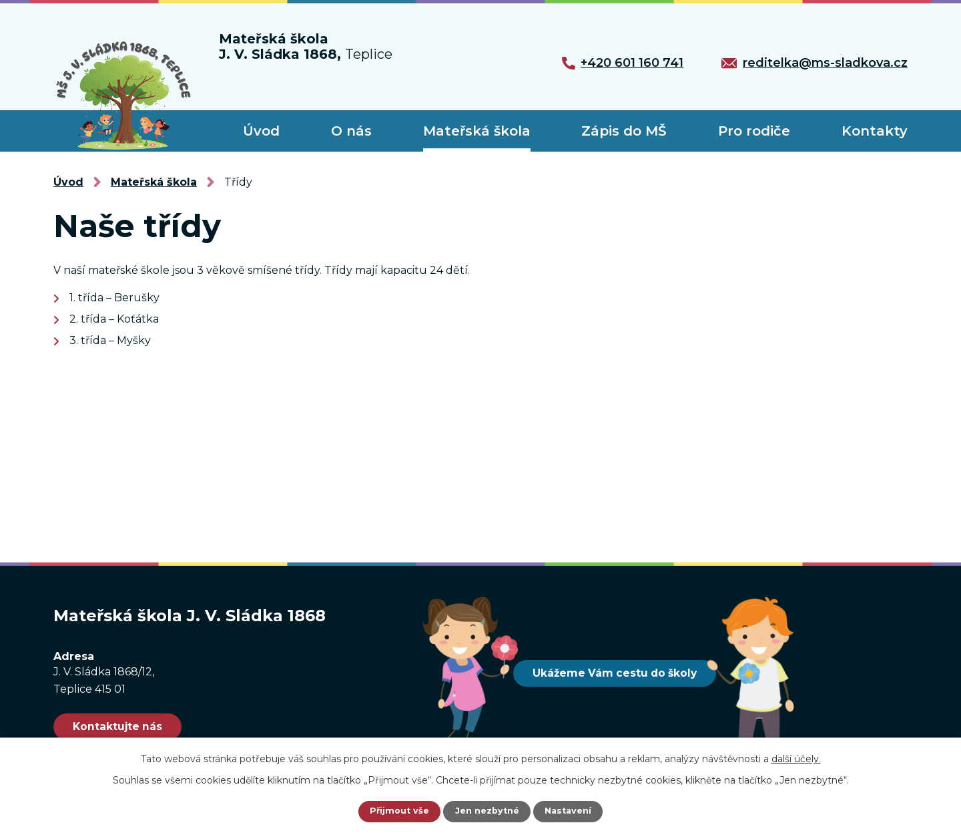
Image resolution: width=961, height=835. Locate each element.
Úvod (261, 131)
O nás (351, 131)
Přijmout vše (396, 812)
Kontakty (875, 131)
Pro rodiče (754, 131)
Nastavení (571, 812)
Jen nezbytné (487, 812)
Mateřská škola (477, 131)
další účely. (796, 759)
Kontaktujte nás (131, 727)
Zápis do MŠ (624, 131)
